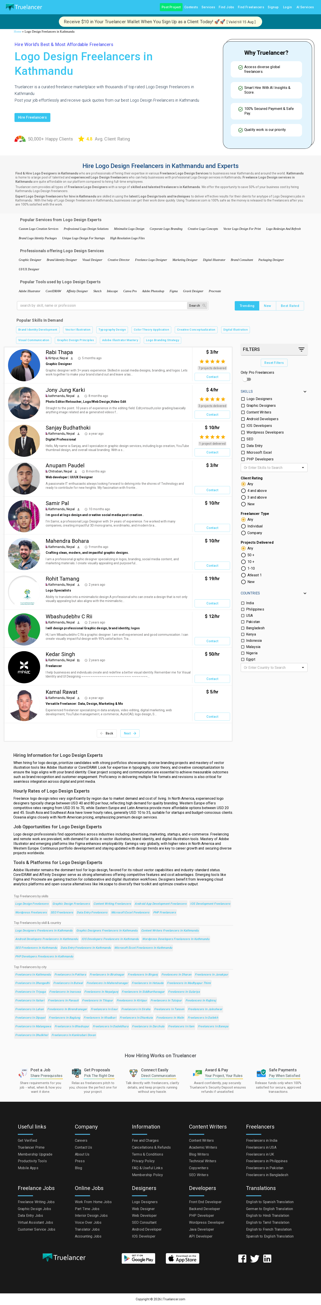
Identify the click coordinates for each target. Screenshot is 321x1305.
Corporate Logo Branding (166, 229)
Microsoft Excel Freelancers (130, 912)
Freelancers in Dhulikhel (31, 1035)
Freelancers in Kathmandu (33, 974)
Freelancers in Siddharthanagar (143, 991)
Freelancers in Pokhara (70, 974)
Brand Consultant (242, 260)
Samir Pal (57, 503)
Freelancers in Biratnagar (107, 974)
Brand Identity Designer (62, 260)
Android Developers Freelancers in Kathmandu (46, 939)
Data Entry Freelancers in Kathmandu (86, 947)
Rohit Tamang (62, 579)
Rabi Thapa (59, 352)
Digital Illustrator (214, 260)
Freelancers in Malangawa (33, 1026)
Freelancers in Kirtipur (132, 1000)
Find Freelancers (251, 7)
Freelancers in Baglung (64, 1017)
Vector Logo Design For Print (242, 229)
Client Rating (252, 478)
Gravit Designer (193, 291)
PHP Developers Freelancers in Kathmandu (44, 956)
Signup (273, 7)
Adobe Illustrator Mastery (120, 340)
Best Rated (290, 305)
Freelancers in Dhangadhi (32, 983)
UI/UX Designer (29, 269)
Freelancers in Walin (170, 1017)
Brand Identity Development (37, 330)
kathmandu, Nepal (61, 396)
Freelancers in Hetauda (147, 983)
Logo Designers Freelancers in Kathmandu (44, 930)
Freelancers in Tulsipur (166, 1000)
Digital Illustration (235, 330)
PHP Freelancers (164, 912)
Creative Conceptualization (196, 330)
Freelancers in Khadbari (100, 1017)
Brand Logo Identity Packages (38, 238)
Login (287, 7)
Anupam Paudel (65, 465)
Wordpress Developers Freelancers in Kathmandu (175, 939)
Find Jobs (226, 7)
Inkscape (112, 291)
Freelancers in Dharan (176, 974)
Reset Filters (274, 363)
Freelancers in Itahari (29, 1000)
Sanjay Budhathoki (68, 428)
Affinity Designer (77, 291)
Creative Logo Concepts (203, 229)
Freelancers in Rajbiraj (201, 1000)
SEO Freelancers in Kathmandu (36, 947)
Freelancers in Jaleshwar (205, 1009)
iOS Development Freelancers (210, 903)
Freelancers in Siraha (135, 1009)
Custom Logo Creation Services (38, 229)
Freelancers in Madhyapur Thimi (189, 983)
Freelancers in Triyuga (30, 991)
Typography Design (112, 330)
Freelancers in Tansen (169, 1009)
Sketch (97, 291)
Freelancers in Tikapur (97, 1000)
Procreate (215, 291)
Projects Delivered (257, 542)
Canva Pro (130, 291)
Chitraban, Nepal (60, 471)
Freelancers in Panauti (63, 1000)
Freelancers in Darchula (148, 1026)
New (267, 305)
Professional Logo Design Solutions (86, 229)
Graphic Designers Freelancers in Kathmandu (107, 930)
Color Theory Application (151, 330)
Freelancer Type (255, 514)
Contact (212, 377)
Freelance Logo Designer (151, 260)
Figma (174, 291)
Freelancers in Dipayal (30, 1017)
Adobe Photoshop (153, 291)
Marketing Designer (185, 260)
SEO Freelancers (62, 912)
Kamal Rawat (61, 692)
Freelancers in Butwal (68, 983)
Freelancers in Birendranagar (67, 1009)
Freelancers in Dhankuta (136, 1017)
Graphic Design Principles (75, 340)
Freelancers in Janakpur (211, 974)
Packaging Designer (271, 260)
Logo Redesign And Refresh (283, 229)
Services (208, 7)
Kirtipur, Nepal (58, 358)
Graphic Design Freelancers (71, 903)
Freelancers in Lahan (29, 1009)
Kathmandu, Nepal (61, 433)
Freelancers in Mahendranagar (107, 983)
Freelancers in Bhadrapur (72, 1026)
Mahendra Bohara (67, 541)
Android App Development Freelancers (160, 903)
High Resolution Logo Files (127, 238)
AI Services (305, 7)
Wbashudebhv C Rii (69, 616)
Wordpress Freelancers (31, 912)
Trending (247, 305)
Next (130, 733)
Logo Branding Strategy (162, 340)
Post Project (171, 7)
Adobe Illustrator (29, 291)
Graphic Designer (30, 260)
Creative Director (119, 260)
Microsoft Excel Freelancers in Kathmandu (143, 947)
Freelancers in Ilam (181, 1026)
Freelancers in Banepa (213, 1026)
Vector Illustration (78, 330)
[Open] (303, 467)
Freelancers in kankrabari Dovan (74, 1035)
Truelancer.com (174, 1299)
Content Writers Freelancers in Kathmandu (170, 930)
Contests (191, 7)
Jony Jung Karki (65, 390)
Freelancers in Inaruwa (65, 991)
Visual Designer (92, 260)
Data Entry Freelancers (92, 912)
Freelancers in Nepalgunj (101, 991)
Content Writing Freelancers (112, 903)
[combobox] (270, 467)
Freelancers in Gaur (104, 1009)
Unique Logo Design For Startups (83, 238)
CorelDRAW (53, 291)
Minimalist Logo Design (129, 229)
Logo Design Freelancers (32, 903)
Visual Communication (33, 340)
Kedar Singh (60, 654)
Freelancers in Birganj (142, 974)
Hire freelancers (32, 117)
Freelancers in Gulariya (184, 991)
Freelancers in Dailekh (203, 1017)
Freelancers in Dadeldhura (110, 1026)
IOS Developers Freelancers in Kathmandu (110, 939)
